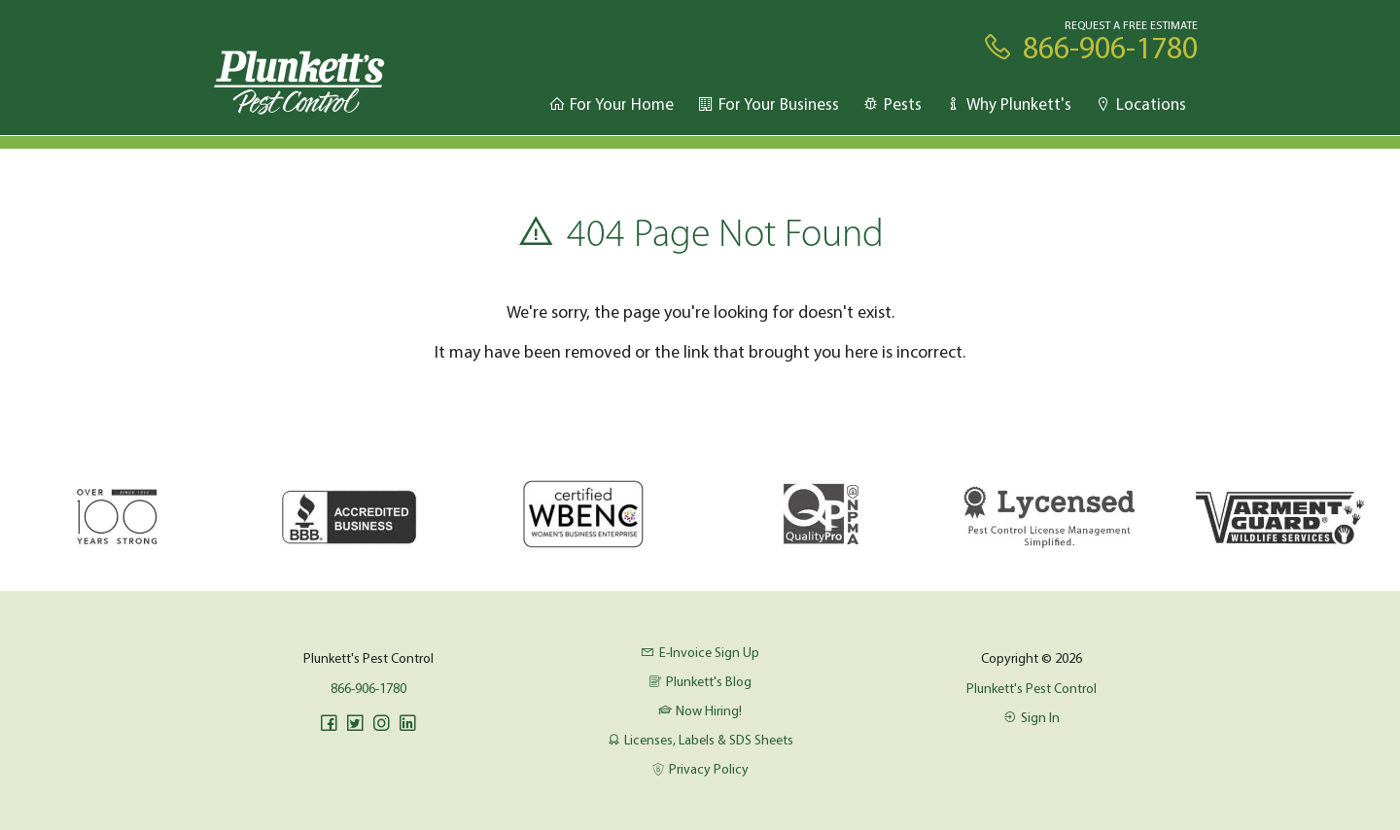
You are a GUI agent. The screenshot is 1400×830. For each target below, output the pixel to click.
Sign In (1031, 717)
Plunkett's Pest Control (1031, 688)
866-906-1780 (368, 688)
